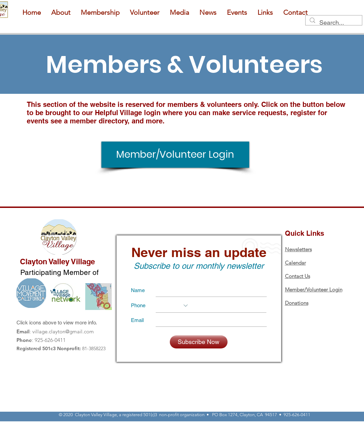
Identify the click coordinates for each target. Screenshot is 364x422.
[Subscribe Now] (199, 341)
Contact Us (297, 276)
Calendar (295, 262)
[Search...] (333, 22)
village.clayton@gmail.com (63, 331)
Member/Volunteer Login (313, 289)
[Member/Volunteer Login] (175, 155)
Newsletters (298, 249)
